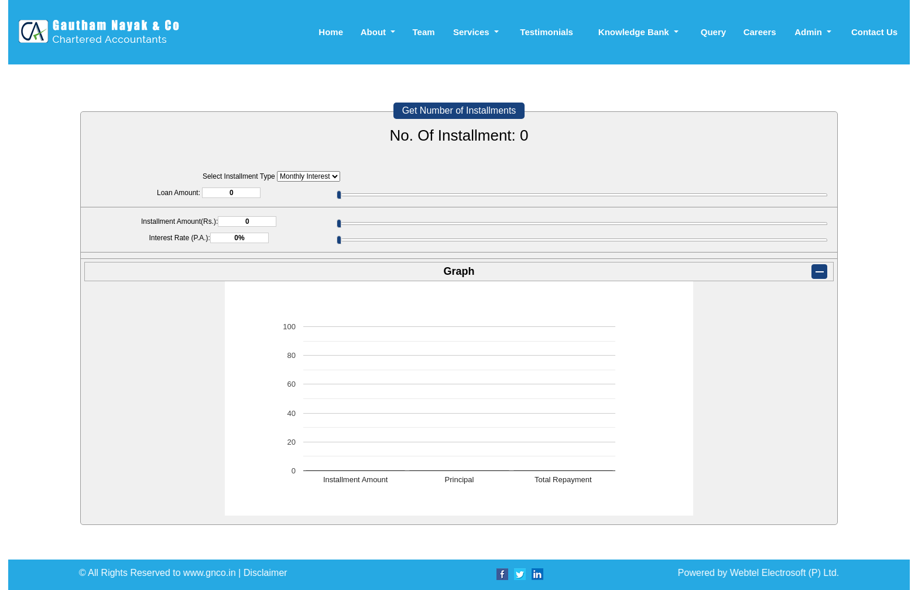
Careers (760, 32)
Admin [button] (809, 32)
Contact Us (874, 32)
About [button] (374, 32)
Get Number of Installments (459, 110)
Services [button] (472, 32)
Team (423, 32)
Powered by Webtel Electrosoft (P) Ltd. (415, 573)
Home (330, 32)
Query (713, 32)
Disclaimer (608, 573)
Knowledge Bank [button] (635, 32)
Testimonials (546, 32)
